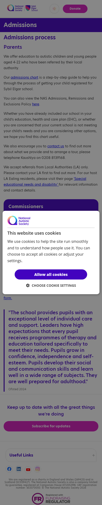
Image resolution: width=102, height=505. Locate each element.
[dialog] (51, 252)
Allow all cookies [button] (51, 274)
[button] (51, 285)
